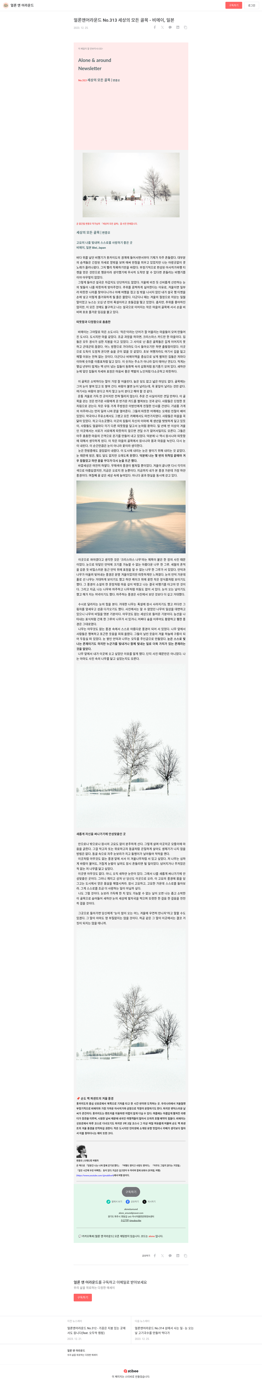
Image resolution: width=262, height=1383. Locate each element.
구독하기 (234, 5)
